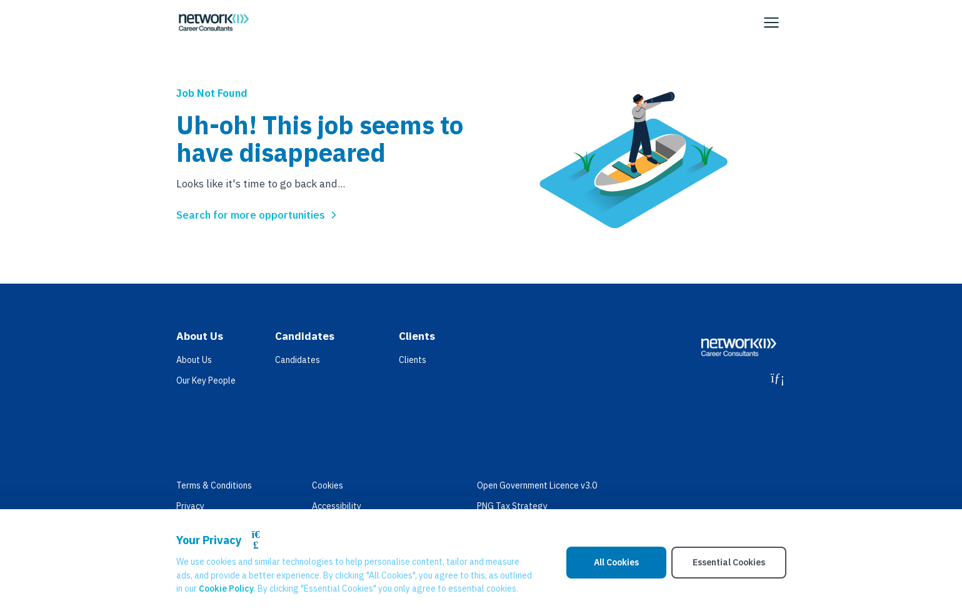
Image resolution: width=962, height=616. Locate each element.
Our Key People (206, 380)
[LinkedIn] (777, 378)
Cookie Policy (226, 588)
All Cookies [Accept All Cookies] (616, 562)
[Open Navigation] (771, 22)
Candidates (297, 359)
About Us (194, 359)
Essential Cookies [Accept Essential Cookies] (729, 562)
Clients (412, 359)
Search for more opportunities (258, 215)
